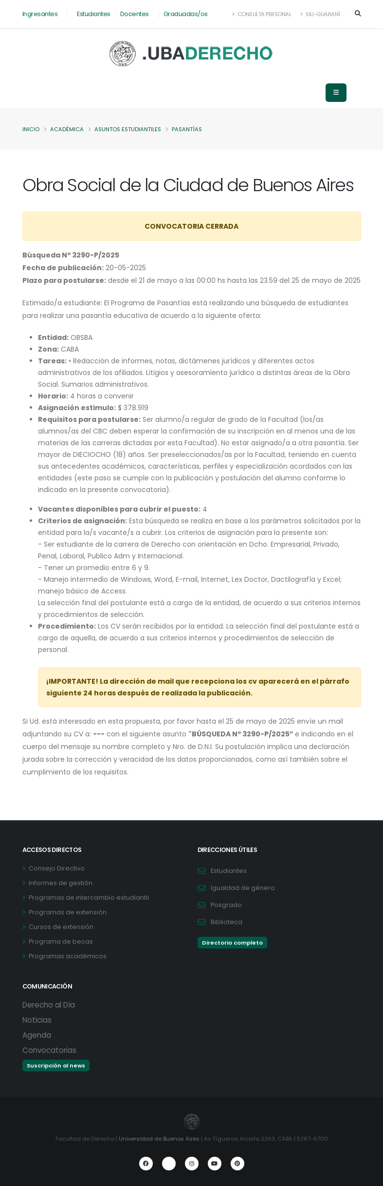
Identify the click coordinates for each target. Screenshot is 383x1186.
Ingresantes (40, 14)
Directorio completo (232, 943)
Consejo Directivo (57, 868)
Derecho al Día (48, 1005)
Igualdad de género (243, 888)
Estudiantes (93, 14)
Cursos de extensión (61, 927)
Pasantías (187, 129)
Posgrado (226, 905)
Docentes (134, 14)
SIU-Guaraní (320, 14)
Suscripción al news (56, 1065)
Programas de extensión (68, 912)
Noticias (37, 1020)
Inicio (30, 129)
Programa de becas (61, 941)
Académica (67, 129)
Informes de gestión (60, 883)
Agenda (36, 1035)
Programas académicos (68, 956)
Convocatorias (49, 1050)
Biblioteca (226, 922)
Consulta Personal (262, 14)
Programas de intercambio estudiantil (89, 897)
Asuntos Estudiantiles (127, 129)
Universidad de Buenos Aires (159, 1139)
